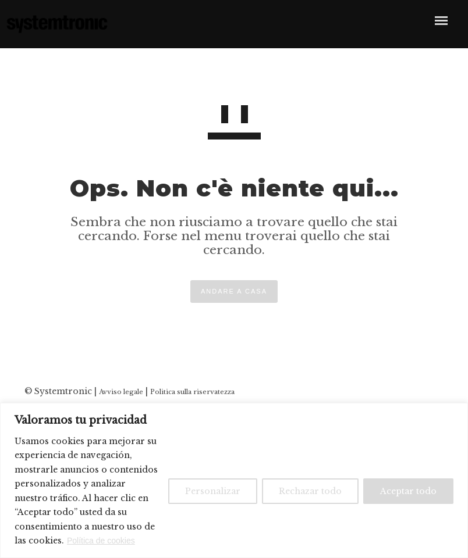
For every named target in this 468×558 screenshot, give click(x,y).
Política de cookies (101, 540)
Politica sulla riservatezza (192, 392)
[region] (234, 480)
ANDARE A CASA (234, 291)
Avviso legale (121, 392)
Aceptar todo (408, 491)
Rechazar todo (310, 491)
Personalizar (212, 491)
